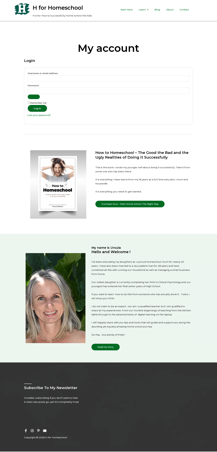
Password (39, 85)
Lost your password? (39, 115)
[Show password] (34, 97)
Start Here (127, 9)
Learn (143, 9)
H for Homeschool (58, 7)
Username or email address (48, 72)
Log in (37, 108)
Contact (184, 9)
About (170, 9)
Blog (157, 9)
